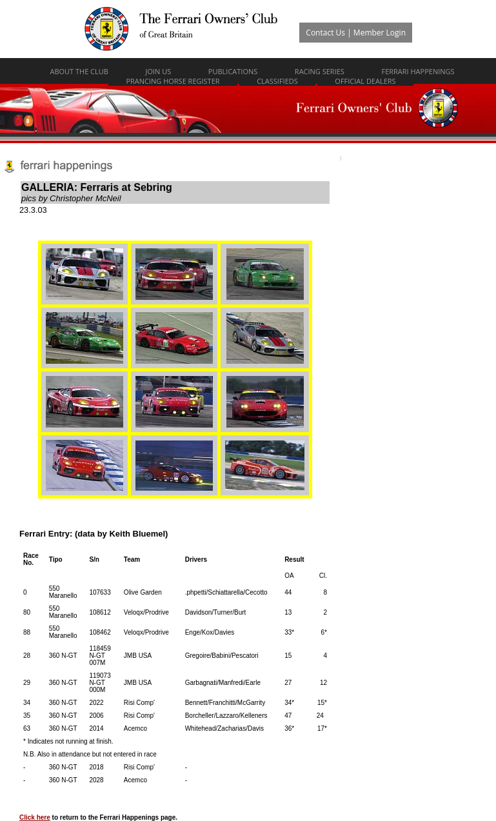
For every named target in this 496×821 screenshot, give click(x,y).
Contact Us (325, 32)
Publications (232, 71)
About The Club (79, 71)
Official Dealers (365, 81)
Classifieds (277, 81)
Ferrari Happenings (417, 71)
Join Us (158, 71)
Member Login (379, 32)
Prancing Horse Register (172, 81)
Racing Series (319, 71)
